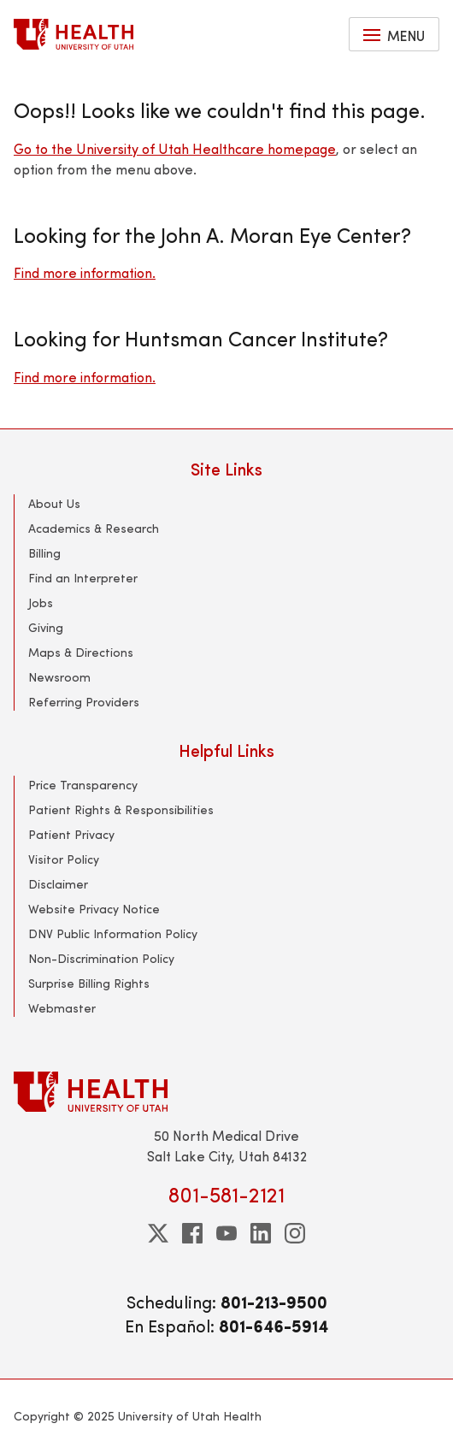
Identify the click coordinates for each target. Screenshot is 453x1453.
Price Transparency (83, 785)
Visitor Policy (63, 859)
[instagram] (295, 1233)
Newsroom (59, 677)
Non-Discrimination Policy (101, 958)
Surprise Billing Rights (89, 983)
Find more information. (85, 272)
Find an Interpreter (83, 578)
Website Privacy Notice (94, 909)
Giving (45, 627)
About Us (54, 503)
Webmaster (62, 1008)
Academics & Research (93, 528)
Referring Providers (83, 702)
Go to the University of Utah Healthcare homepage (175, 148)
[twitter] (158, 1233)
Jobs (40, 602)
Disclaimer (58, 884)
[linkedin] (260, 1233)
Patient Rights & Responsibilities (121, 809)
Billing (44, 553)
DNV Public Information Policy (112, 933)
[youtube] (226, 1233)
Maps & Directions (80, 652)
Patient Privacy (71, 834)
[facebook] (192, 1233)
